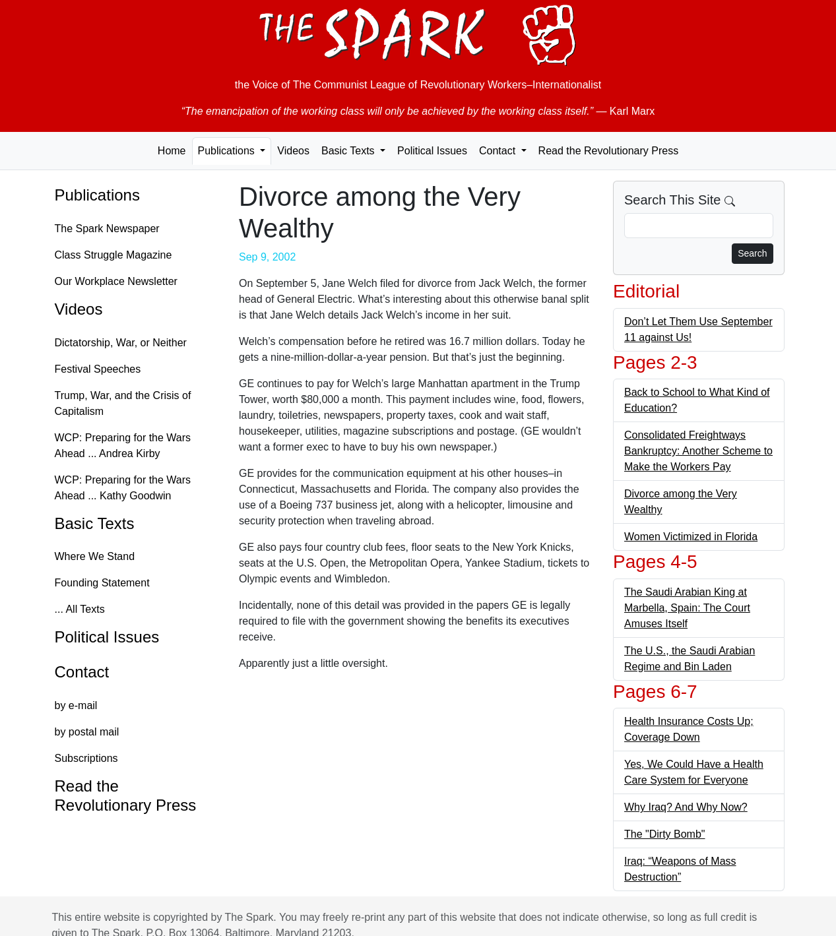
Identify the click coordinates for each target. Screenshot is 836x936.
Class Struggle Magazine (113, 255)
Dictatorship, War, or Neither (121, 342)
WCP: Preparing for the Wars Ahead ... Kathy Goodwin (123, 487)
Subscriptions (86, 758)
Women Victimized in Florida (690, 536)
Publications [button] (228, 150)
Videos (293, 150)
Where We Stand (95, 556)
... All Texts (80, 609)
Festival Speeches (98, 369)
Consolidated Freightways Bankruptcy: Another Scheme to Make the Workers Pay (698, 450)
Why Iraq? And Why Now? (686, 807)
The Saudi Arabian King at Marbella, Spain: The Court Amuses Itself (687, 607)
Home (172, 150)
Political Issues (432, 150)
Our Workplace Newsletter (116, 281)
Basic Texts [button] (349, 150)
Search (752, 253)
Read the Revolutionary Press (608, 150)
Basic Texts (95, 523)
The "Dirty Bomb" (664, 834)
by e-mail (76, 705)
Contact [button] (499, 150)
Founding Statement (102, 582)
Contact (82, 672)
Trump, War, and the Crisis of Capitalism (123, 403)
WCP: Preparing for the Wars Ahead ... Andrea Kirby (123, 445)
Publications (97, 195)
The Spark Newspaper (107, 228)
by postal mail (87, 731)
